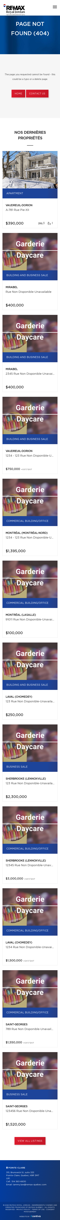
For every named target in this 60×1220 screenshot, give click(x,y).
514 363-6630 (19, 1182)
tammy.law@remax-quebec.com (29, 1185)
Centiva (36, 1216)
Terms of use (38, 1209)
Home (18, 94)
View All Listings (30, 1141)
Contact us (37, 94)
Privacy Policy (23, 1209)
